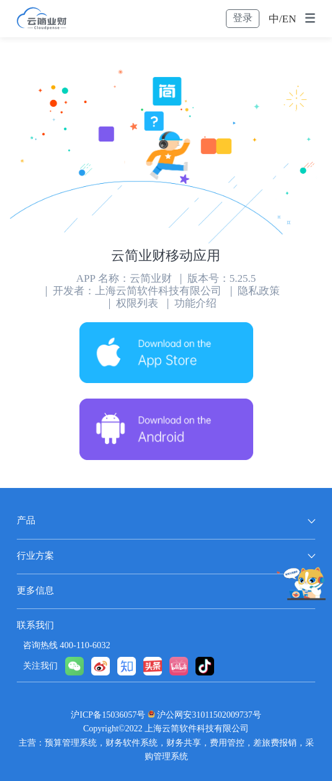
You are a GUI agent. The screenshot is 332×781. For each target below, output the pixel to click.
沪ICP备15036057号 (108, 715)
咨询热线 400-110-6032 (66, 646)
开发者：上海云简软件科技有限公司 (137, 291)
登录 (243, 18)
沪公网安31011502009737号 (209, 715)
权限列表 (137, 304)
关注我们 (40, 666)
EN (289, 19)
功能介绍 (195, 304)
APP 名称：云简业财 (124, 279)
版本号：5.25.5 (221, 279)
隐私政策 (259, 291)
